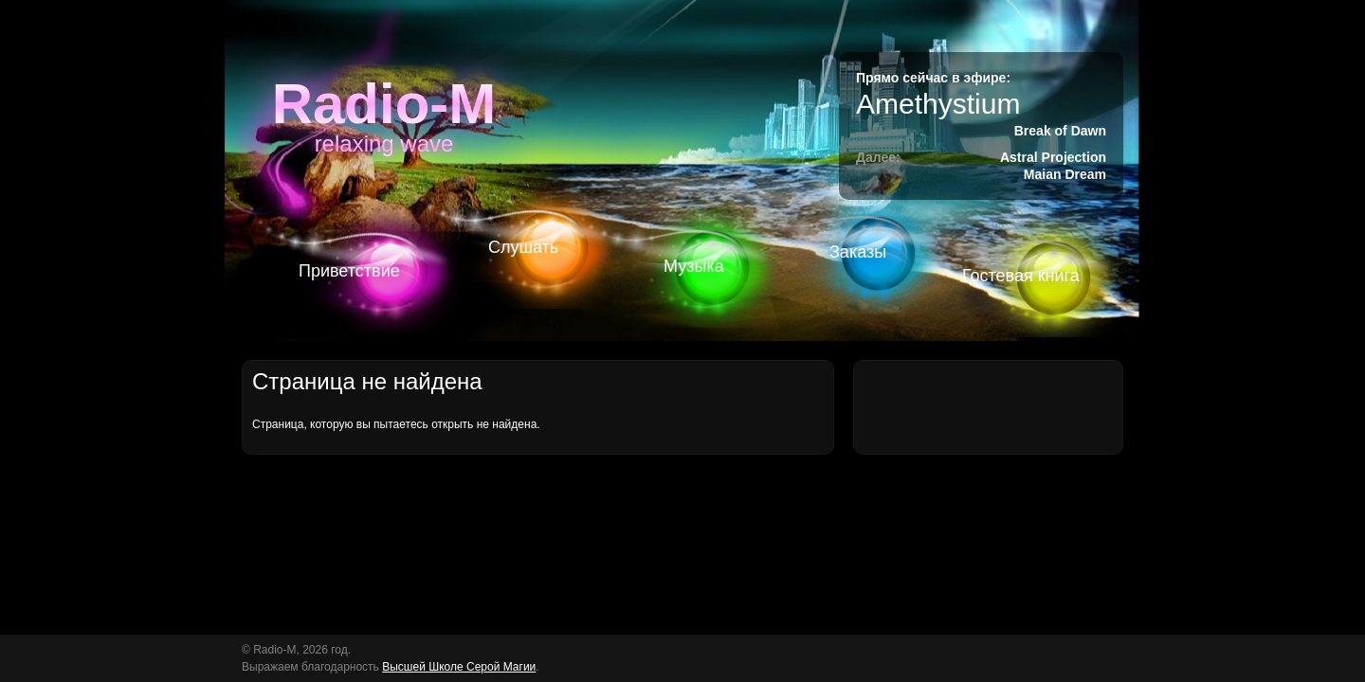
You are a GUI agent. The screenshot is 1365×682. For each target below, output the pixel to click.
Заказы (857, 251)
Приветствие (349, 270)
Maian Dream (1065, 174)
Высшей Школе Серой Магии (459, 666)
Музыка (694, 266)
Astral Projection (1053, 157)
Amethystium (938, 103)
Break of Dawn (1060, 130)
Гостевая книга (1021, 275)
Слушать (523, 247)
